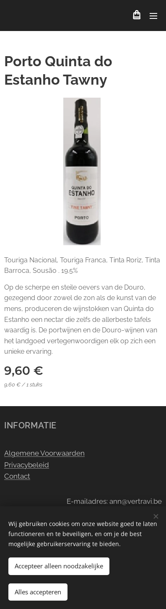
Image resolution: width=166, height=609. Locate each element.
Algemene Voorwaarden (44, 453)
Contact (17, 476)
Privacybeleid (26, 465)
